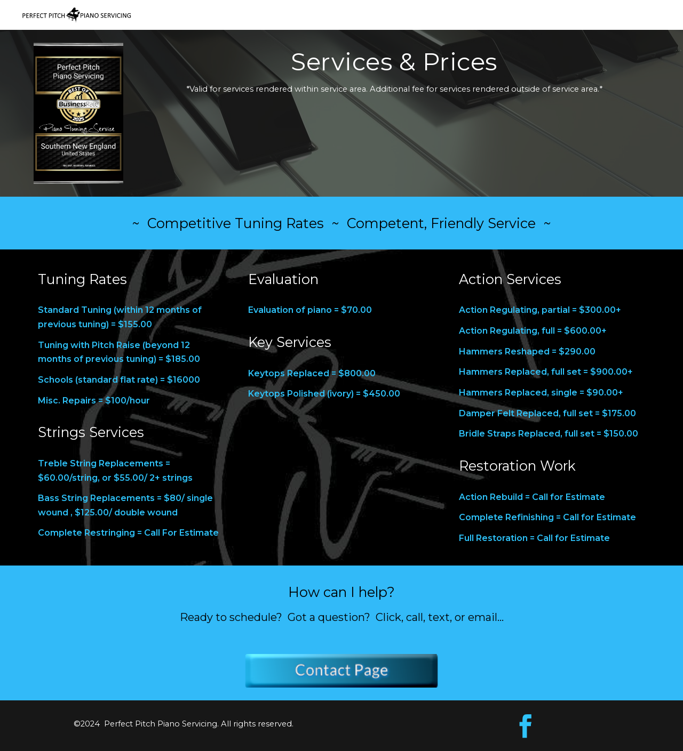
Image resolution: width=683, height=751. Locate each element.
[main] (394, 76)
